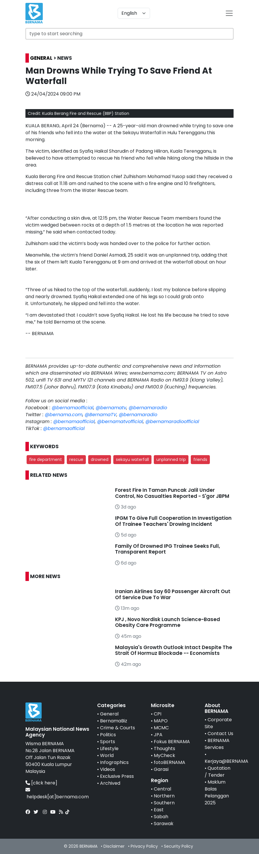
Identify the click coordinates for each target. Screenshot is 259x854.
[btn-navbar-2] (229, 13)
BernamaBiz (113, 720)
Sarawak (163, 823)
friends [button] (200, 459)
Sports (107, 741)
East (159, 809)
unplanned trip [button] (171, 459)
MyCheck (164, 755)
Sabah (161, 816)
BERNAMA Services (217, 744)
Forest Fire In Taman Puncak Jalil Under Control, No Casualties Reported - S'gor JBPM (172, 493)
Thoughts (164, 748)
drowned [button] (99, 459)
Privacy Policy (144, 846)
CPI (157, 714)
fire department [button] (45, 459)
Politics (108, 734)
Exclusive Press (117, 776)
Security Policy (178, 846)
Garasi (161, 769)
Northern (164, 796)
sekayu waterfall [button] (132, 459)
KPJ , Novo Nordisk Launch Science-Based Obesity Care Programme (167, 622)
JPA (158, 734)
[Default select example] (134, 13)
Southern (164, 802)
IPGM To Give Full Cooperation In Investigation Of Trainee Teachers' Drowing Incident (173, 521)
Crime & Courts (117, 727)
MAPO (161, 720)
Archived (110, 783)
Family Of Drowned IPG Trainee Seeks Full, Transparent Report (167, 549)
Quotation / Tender (217, 771)
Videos (107, 769)
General (109, 714)
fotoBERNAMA (169, 762)
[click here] (44, 783)
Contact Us (220, 733)
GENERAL (41, 58)
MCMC (161, 727)
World (107, 755)
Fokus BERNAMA (172, 741)
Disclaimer (114, 846)
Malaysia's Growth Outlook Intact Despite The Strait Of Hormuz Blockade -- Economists (173, 650)
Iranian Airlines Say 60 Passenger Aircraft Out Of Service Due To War (172, 594)
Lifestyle (109, 748)
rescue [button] (76, 459)
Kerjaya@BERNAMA (226, 761)
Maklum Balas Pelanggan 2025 (217, 792)
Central (162, 789)
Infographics (114, 762)
